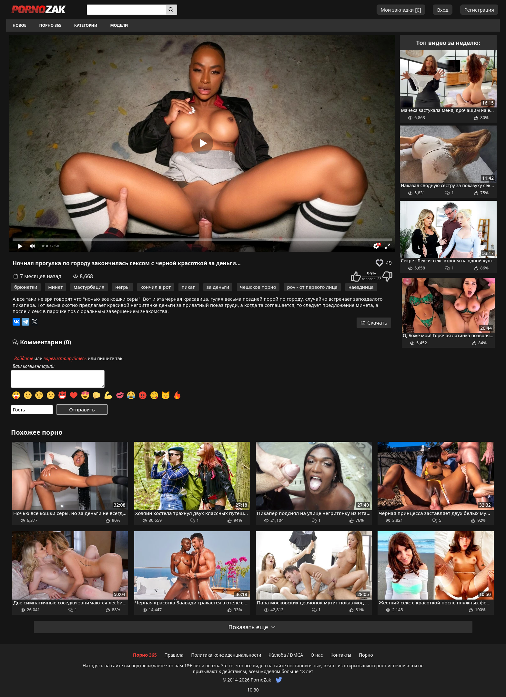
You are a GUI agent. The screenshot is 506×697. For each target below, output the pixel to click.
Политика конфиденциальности (226, 655)
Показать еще (252, 627)
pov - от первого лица (312, 287)
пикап (189, 287)
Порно (366, 655)
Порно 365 (50, 25)
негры (122, 287)
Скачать (373, 322)
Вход (442, 9)
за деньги (218, 287)
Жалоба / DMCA (286, 655)
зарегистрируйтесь (65, 358)
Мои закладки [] (401, 9)
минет (55, 287)
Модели (119, 25)
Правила (173, 655)
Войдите (23, 358)
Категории (85, 25)
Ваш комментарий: (34, 366)
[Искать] (171, 10)
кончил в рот (155, 287)
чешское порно (258, 287)
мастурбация (89, 287)
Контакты (340, 655)
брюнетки (25, 287)
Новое (19, 25)
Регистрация (479, 9)
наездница (361, 287)
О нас (317, 655)
